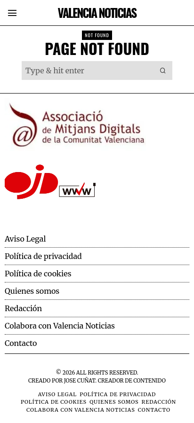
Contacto (21, 343)
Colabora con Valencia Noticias (60, 325)
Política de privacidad (43, 256)
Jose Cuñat (79, 380)
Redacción (23, 308)
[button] (163, 70)
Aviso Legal (25, 238)
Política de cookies (38, 273)
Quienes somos (32, 291)
